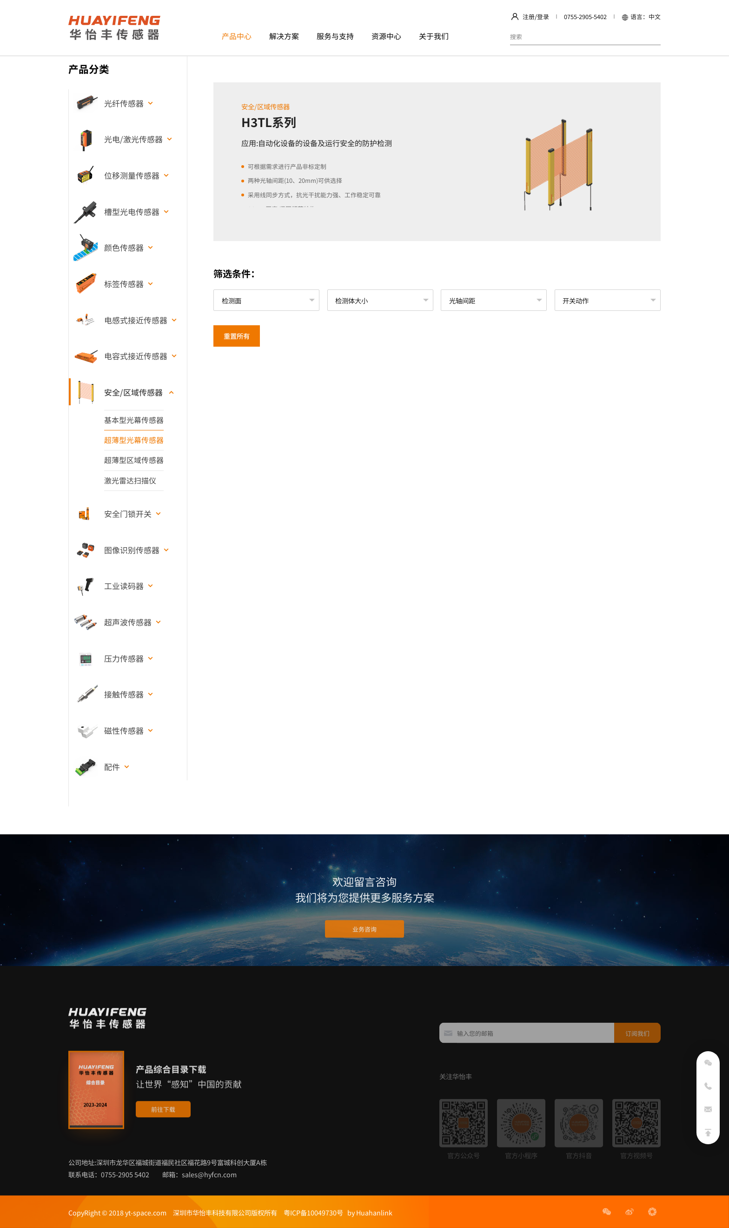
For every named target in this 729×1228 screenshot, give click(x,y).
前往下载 (163, 1146)
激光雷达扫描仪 (130, 480)
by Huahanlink (367, 1212)
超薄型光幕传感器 (134, 440)
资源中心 (386, 36)
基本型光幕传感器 (134, 420)
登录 (543, 16)
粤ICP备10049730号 (313, 1212)
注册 (529, 16)
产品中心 (237, 36)
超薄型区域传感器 (134, 460)
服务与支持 (335, 36)
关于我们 (434, 36)
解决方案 (284, 36)
